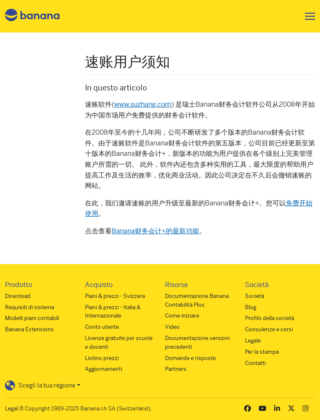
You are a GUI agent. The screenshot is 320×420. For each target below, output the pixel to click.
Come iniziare (182, 315)
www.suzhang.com (142, 104)
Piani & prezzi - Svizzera (115, 296)
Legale (253, 340)
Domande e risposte (190, 358)
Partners (176, 368)
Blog (250, 307)
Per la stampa (262, 351)
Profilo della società (269, 318)
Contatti (255, 363)
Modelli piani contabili (32, 318)
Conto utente (102, 326)
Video (172, 326)
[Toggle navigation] (307, 16)
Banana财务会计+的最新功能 (155, 231)
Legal (11, 408)
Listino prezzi (102, 358)
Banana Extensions (29, 329)
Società (254, 296)
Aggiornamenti (103, 368)
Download (17, 296)
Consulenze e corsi (269, 329)
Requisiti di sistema (29, 307)
